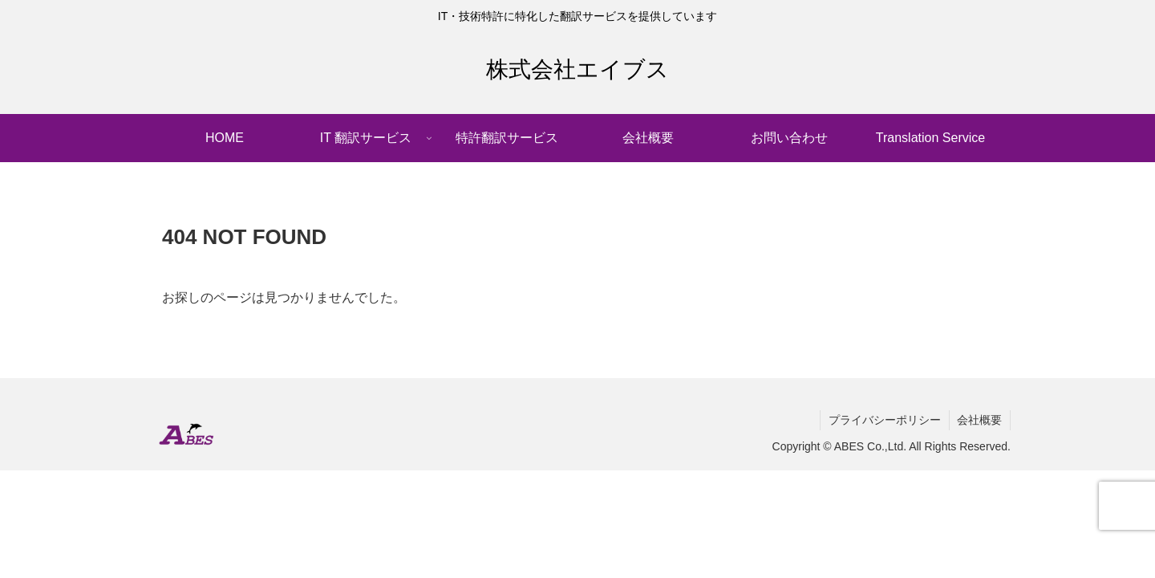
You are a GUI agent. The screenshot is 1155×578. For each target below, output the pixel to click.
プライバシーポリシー (884, 419)
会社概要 (979, 419)
